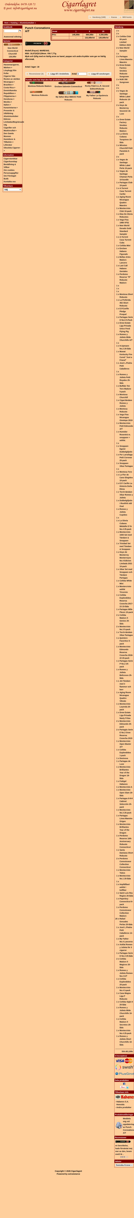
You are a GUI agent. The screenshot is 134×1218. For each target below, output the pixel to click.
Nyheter (6, 41)
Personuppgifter (11, 173)
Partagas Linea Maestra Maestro (126, 59)
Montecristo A (126, 787)
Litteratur (8, 145)
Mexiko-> (8, 102)
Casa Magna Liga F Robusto (125, 996)
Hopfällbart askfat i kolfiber (125, 887)
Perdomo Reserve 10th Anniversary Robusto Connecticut (125, 841)
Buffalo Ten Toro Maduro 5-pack (125, 389)
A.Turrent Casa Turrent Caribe (125, 191)
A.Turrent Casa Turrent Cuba (125, 240)
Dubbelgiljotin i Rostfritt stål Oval (126, 503)
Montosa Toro (126, 472)
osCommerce (74, 1174)
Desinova (124, 758)
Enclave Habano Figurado (124, 251)
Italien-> (7, 105)
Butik (6, 179)
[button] (98, 17)
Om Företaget (10, 176)
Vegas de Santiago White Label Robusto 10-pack (125, 96)
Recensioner (120, 1137)
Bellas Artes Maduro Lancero (125, 260)
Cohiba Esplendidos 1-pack (125, 753)
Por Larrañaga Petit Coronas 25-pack (126, 457)
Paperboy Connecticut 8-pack (126, 901)
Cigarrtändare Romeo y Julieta (126, 403)
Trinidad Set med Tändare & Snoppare (125, 546)
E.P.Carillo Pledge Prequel (124, 311)
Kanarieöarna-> (11, 108)
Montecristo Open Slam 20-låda (126, 793)
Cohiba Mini (125, 245)
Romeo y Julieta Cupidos (124, 512)
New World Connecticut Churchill (12, 51)
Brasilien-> (9, 85)
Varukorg (119, 27)
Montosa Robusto (40, 95)
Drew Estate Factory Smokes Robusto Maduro (125, 125)
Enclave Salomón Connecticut (68, 86)
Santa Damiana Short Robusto (126, 853)
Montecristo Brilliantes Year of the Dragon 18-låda (125, 772)
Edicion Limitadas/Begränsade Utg (14, 122)
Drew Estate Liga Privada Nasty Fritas (125, 715)
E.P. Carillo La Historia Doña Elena (126, 486)
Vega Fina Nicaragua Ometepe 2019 (126, 417)
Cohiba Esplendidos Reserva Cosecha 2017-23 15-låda (126, 601)
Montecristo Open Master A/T (125, 744)
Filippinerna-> (10, 96)
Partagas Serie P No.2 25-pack (126, 664)
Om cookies (9, 170)
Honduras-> (9, 99)
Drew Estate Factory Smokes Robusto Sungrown (125, 71)
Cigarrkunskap (10, 161)
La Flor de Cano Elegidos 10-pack (126, 478)
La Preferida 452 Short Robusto (125, 303)
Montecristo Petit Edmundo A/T (126, 426)
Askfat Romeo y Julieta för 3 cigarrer (126, 947)
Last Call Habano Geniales (123, 268)
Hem (6, 23)
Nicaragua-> (9, 82)
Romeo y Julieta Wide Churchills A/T (126, 337)
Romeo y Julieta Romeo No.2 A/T (126, 973)
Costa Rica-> (9, 87)
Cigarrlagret (76, 1171)
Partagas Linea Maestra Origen (126, 818)
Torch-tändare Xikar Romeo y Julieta (126, 495)
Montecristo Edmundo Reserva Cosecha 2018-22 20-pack (126, 652)
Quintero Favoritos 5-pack (125, 641)
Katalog (14, 23)
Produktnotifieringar (124, 1115)
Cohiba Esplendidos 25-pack (125, 982)
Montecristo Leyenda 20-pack (125, 707)
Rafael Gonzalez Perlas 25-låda (126, 922)
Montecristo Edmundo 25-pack (126, 724)
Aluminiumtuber (27, 23)
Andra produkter (123, 1107)
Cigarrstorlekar (10, 159)
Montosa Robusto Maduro (39, 86)
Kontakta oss (10, 181)
